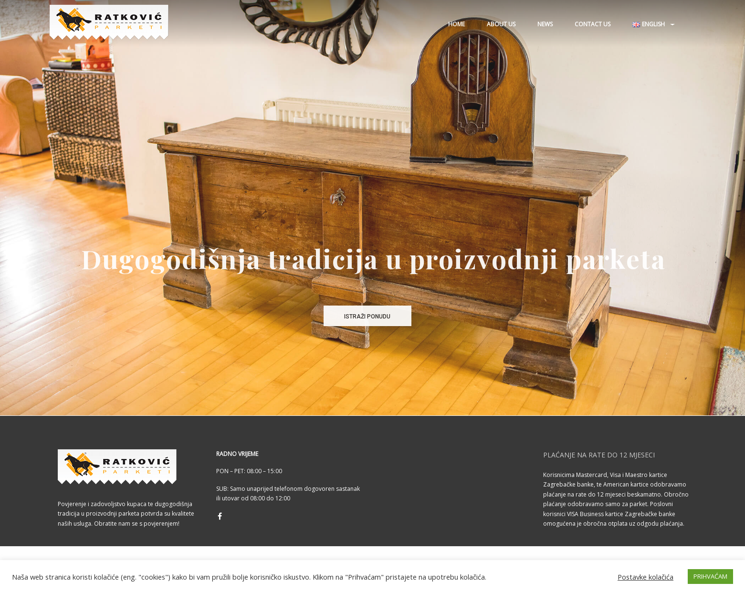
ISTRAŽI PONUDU (367, 316)
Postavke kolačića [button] (645, 576)
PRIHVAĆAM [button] (710, 576)
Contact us (592, 24)
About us (501, 24)
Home (456, 24)
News (545, 24)
